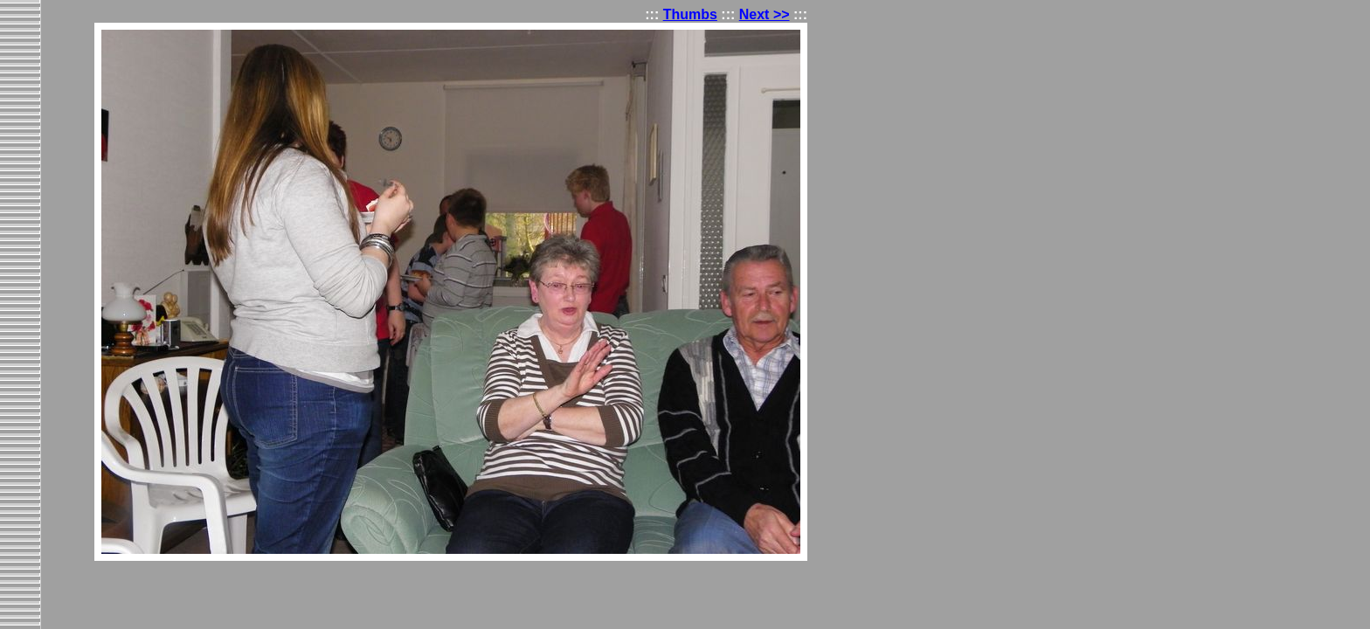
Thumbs (690, 14)
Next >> (764, 14)
